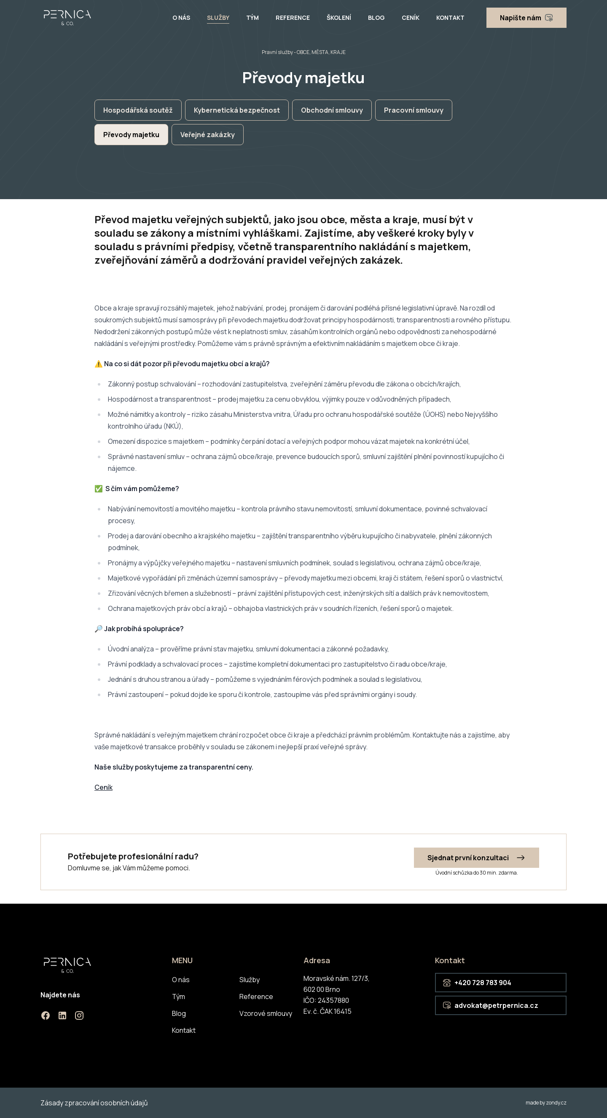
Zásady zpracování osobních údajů (94, 1102)
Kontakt (450, 18)
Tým (252, 18)
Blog (376, 18)
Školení (339, 18)
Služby (218, 18)
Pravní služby (277, 52)
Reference (293, 18)
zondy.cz (556, 1102)
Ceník (410, 18)
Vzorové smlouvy (265, 1013)
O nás (181, 18)
